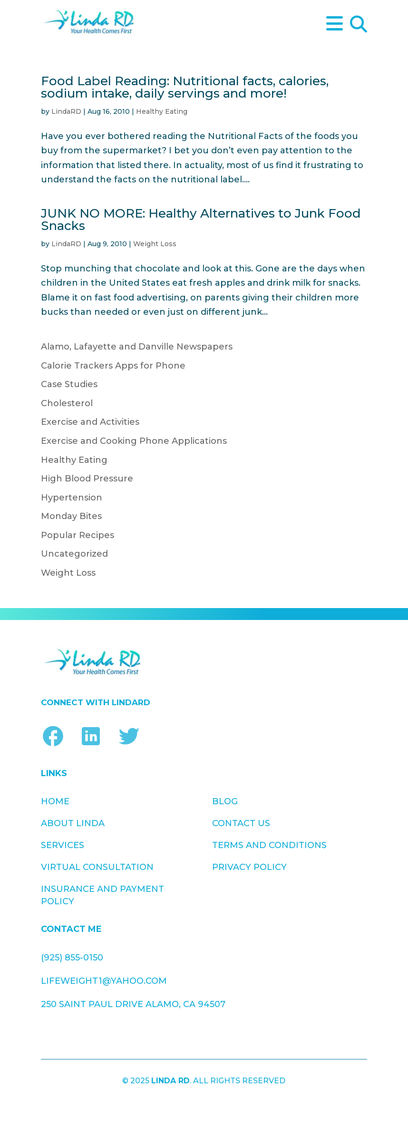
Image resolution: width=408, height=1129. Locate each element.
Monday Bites (71, 516)
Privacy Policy (249, 867)
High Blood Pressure (87, 478)
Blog (225, 801)
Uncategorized (74, 554)
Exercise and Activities (90, 422)
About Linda (73, 823)
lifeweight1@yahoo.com (104, 981)
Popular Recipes (77, 535)
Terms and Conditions (269, 845)
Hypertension (71, 497)
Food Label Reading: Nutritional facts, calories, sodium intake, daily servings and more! (185, 87)
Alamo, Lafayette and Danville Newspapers (137, 346)
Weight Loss (154, 244)
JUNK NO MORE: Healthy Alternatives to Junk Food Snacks (201, 219)
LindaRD (66, 111)
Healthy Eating (161, 111)
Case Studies (69, 384)
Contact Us (241, 823)
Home (55, 801)
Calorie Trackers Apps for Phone (113, 365)
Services (62, 845)
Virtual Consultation (97, 867)
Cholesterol (67, 403)
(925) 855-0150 (72, 957)
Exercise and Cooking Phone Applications (134, 441)
